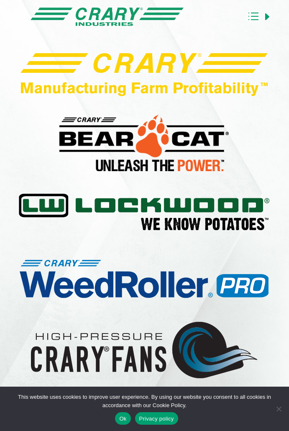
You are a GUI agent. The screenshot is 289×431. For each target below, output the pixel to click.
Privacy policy (156, 419)
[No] (278, 409)
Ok (122, 419)
